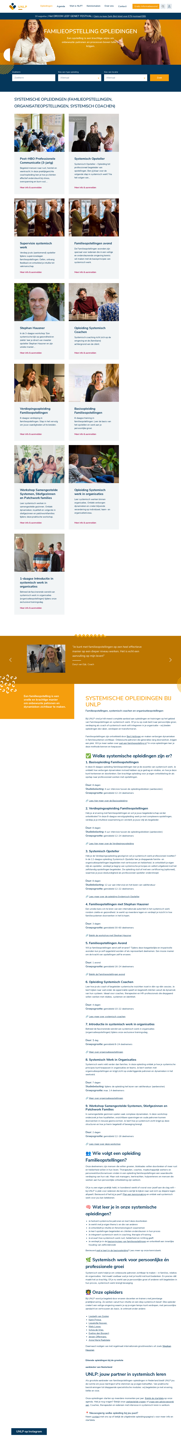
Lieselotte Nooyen (98, 1168)
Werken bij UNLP (50, 1394)
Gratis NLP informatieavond (23, 1384)
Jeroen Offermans (98, 1182)
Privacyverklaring (86, 1437)
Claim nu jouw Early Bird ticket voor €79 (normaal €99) (120, 16)
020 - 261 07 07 (84, 1398)
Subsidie (46, 1404)
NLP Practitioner (18, 1391)
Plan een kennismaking (134, 1039)
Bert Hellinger (134, 581)
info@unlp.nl (82, 1388)
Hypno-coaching (18, 1421)
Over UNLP (48, 1387)
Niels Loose (95, 1171)
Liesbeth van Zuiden (99, 1161)
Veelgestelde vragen (52, 1421)
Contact (122, 6)
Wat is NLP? (74, 6)
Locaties (46, 1411)
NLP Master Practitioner (22, 1401)
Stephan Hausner (19, 1418)
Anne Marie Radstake (99, 1185)
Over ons (108, 6)
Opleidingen (44, 6)
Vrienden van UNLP (51, 1401)
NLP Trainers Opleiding (21, 1404)
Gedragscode (104, 1437)
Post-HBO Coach (19, 1415)
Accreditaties (48, 1415)
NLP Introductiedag (20, 1387)
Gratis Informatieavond (146, 6)
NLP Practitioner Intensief (22, 1398)
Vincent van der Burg (52, 1398)
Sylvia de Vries (96, 1175)
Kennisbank (48, 1425)
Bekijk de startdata (154, 1243)
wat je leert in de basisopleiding (112, 1095)
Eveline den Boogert (99, 1178)
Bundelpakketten (18, 1425)
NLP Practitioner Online (21, 1394)
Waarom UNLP (49, 1384)
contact (96, 1262)
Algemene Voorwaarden (125, 1437)
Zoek (159, 77)
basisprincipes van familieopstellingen (127, 1086)
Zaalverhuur (48, 1408)
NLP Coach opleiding (20, 1408)
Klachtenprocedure (51, 1418)
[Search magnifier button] (163, 6)
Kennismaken (92, 6)
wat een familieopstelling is (132, 588)
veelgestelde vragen (136, 1247)
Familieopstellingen (19, 1411)
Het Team (47, 1391)
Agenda (59, 6)
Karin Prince (95, 1165)
